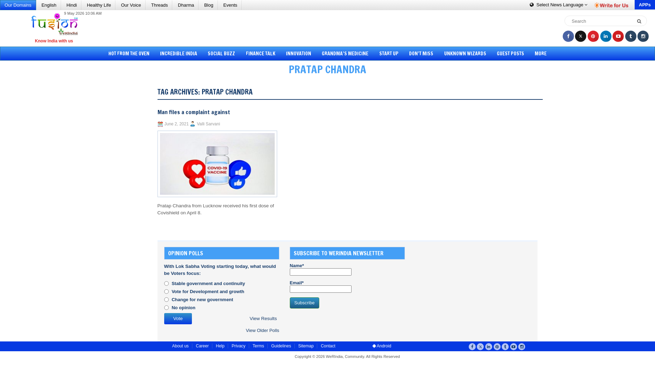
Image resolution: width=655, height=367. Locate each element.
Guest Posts (510, 53)
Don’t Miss (421, 53)
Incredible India (178, 53)
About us (180, 346)
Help (220, 346)
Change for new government (202, 299)
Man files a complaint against (194, 112)
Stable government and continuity (208, 283)
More (541, 53)
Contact (328, 346)
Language (558, 4)
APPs (645, 4)
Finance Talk (260, 53)
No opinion (183, 307)
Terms (258, 346)
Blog (208, 5)
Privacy (238, 346)
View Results (263, 318)
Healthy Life (99, 5)
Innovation (298, 53)
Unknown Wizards (465, 53)
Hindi (71, 5)
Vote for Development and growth (208, 291)
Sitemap (306, 346)
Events (230, 5)
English (48, 5)
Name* (321, 269)
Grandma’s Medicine (345, 53)
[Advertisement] (330, 28)
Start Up (389, 53)
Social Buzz (221, 53)
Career (202, 346)
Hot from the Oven (128, 53)
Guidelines (281, 346)
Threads (159, 5)
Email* (321, 286)
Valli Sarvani (208, 124)
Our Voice (131, 5)
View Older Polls (262, 330)
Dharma (186, 5)
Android (382, 346)
